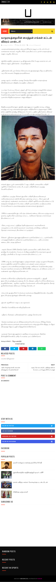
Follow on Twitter (28, 426)
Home (5, 31)
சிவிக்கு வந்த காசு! (20, 492)
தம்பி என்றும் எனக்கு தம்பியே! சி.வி (27, 463)
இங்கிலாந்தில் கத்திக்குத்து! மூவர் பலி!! (28, 472)
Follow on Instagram (28, 441)
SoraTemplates (24, 579)
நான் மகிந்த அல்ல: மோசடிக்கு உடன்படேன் (30, 482)
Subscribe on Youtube (28, 436)
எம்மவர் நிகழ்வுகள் (35, 45)
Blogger (40, 579)
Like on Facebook (28, 431)
